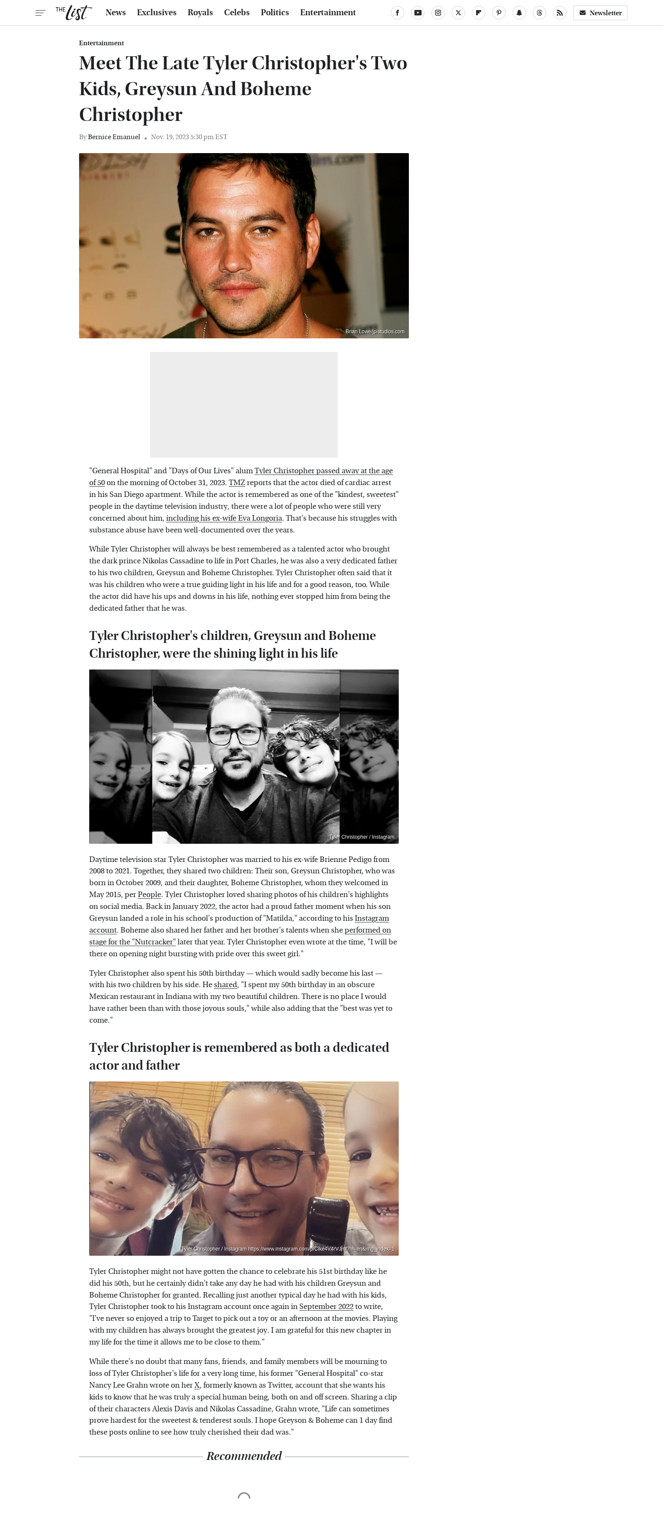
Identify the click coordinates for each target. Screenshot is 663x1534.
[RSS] (560, 12)
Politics (275, 13)
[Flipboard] (478, 12)
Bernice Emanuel (114, 137)
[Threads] (539, 12)
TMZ (237, 482)
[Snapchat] (519, 12)
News (116, 13)
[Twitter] (458, 12)
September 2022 (326, 1306)
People (149, 894)
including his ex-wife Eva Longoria (224, 518)
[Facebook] (397, 12)
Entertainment (328, 13)
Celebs (237, 13)
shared (225, 984)
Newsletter (600, 13)
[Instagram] (438, 12)
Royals (200, 13)
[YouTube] (418, 12)
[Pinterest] (499, 12)
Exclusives (157, 13)
